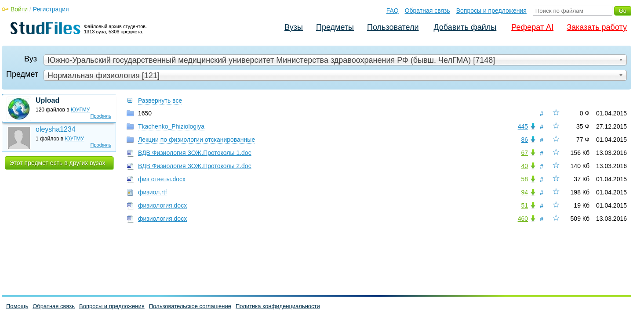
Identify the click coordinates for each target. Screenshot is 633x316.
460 (523, 218)
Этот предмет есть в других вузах (58, 162)
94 (524, 192)
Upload (47, 100)
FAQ (392, 10)
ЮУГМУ (80, 110)
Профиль (101, 115)
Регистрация (51, 9)
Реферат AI (532, 27)
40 (524, 165)
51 (524, 205)
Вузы (293, 27)
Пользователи (392, 27)
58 (524, 179)
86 (524, 139)
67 (524, 152)
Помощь (17, 306)
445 (523, 126)
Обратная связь (427, 10)
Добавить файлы (464, 27)
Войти (19, 9)
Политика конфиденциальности (278, 306)
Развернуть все (160, 100)
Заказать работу (597, 27)
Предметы (335, 27)
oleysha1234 (56, 129)
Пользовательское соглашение (190, 306)
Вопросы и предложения (491, 10)
